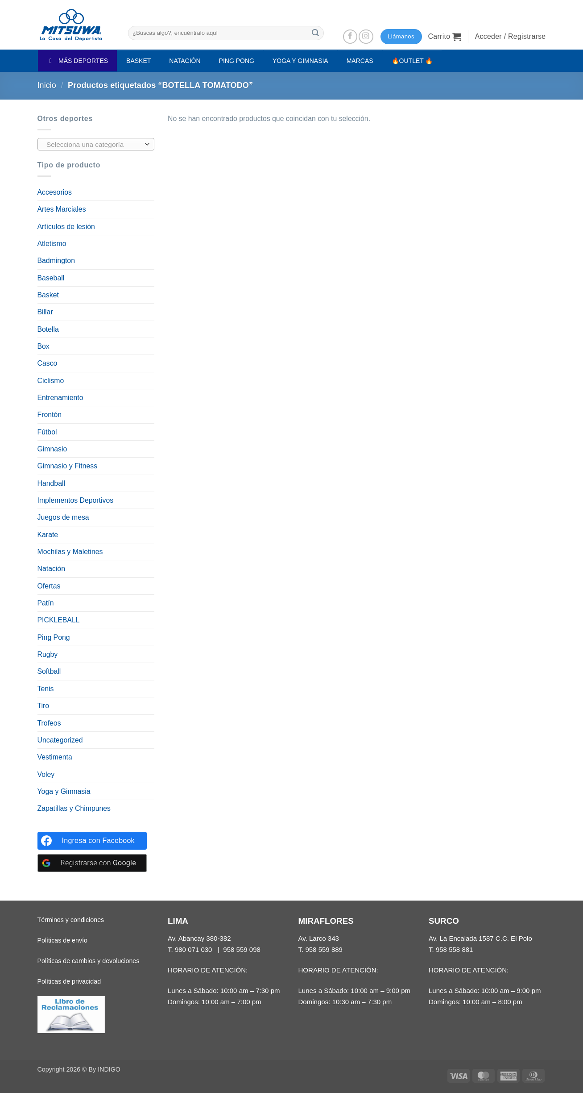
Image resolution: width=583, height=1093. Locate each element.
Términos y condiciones (70, 919)
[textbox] (93, 144)
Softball (49, 671)
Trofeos (49, 723)
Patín (45, 603)
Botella (48, 329)
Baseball (51, 278)
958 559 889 (324, 949)
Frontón (49, 414)
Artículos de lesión (66, 226)
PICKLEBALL (58, 620)
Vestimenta (54, 757)
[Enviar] (315, 32)
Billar (45, 312)
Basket (48, 295)
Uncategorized (60, 740)
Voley (46, 774)
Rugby (47, 654)
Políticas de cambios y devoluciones (88, 960)
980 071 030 (193, 949)
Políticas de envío (62, 940)
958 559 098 (241, 949)
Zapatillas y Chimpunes (74, 808)
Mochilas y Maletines (70, 551)
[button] (445, 37)
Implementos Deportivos (75, 500)
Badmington (56, 260)
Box (43, 346)
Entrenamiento (60, 397)
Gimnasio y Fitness (67, 466)
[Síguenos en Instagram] (366, 36)
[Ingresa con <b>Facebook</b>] (92, 841)
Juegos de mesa (63, 517)
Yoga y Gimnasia (64, 791)
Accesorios (54, 192)
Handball (51, 483)
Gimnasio (52, 449)
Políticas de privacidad (69, 981)
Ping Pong (53, 637)
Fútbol (47, 432)
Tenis (45, 689)
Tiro (43, 705)
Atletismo (51, 243)
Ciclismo (50, 380)
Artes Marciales (61, 209)
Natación (51, 568)
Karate (47, 534)
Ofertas (49, 586)
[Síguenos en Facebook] (350, 36)
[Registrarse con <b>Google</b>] (92, 863)
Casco (47, 363)
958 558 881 (454, 949)
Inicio (47, 85)
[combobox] (96, 144)
